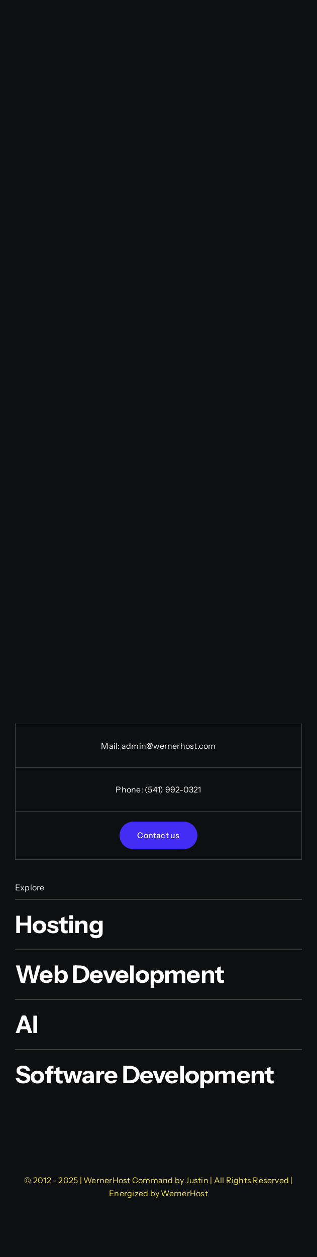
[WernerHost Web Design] (158, 1103)
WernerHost (184, 1193)
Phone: (130, 789)
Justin (196, 1180)
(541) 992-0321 (173, 789)
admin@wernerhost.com (169, 746)
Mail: (111, 746)
